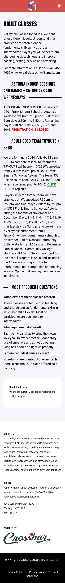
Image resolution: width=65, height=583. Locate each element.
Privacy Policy (36, 572)
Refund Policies (16, 572)
